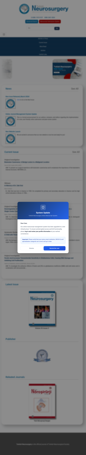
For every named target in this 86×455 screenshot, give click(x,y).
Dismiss (31, 248)
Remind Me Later (54, 248)
